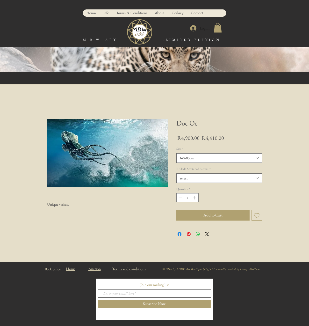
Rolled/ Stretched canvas (193, 169)
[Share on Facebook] (179, 234)
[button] (218, 27)
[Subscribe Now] (154, 304)
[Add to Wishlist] (257, 215)
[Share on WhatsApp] (198, 234)
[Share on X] (207, 234)
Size (179, 149)
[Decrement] (180, 197)
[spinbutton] (187, 197)
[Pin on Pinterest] (189, 234)
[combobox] (219, 158)
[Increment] (195, 197)
